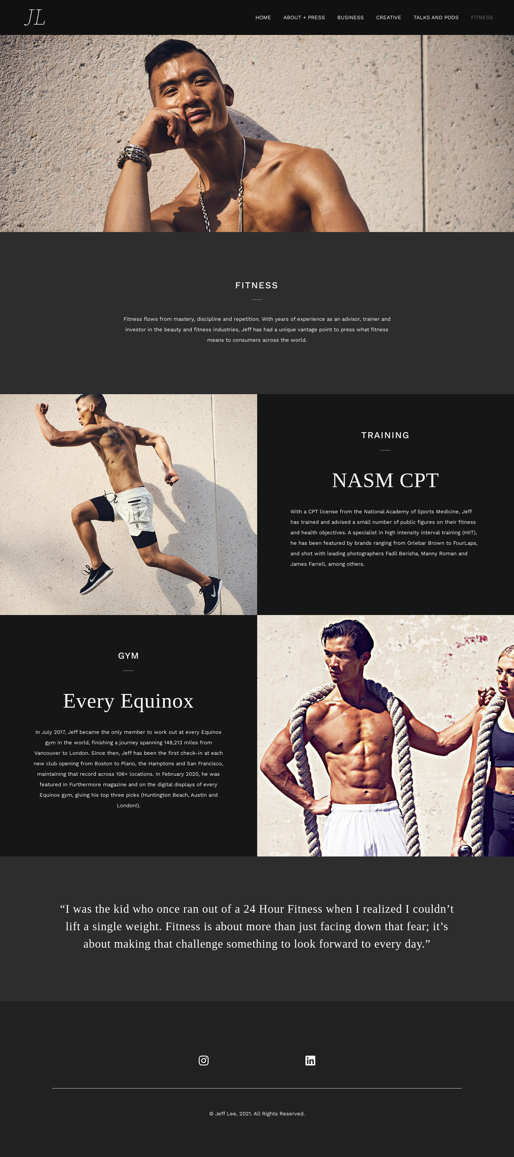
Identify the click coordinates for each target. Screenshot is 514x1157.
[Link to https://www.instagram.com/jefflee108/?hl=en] (204, 1060)
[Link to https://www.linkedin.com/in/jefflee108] (310, 1060)
